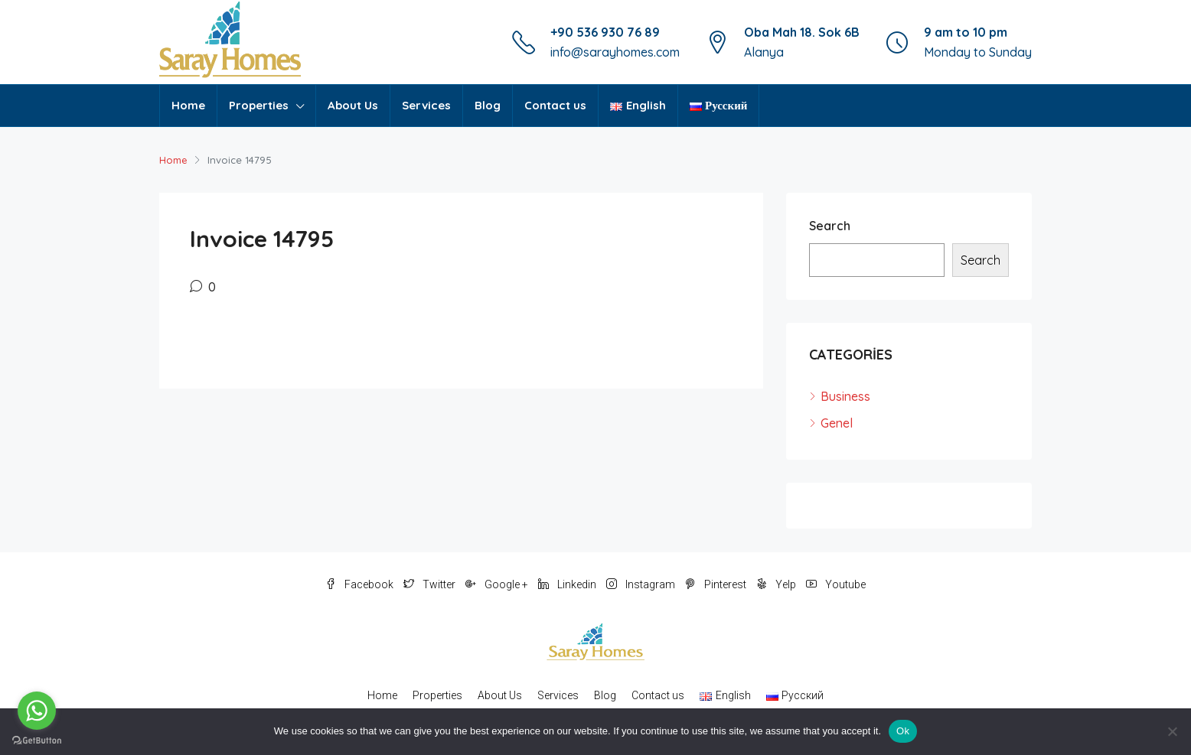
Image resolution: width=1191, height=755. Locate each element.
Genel (837, 423)
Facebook (360, 584)
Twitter (430, 584)
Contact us (555, 105)
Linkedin (568, 584)
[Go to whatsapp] (37, 711)
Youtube (836, 584)
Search (829, 225)
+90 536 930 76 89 (605, 32)
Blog (488, 105)
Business (845, 396)
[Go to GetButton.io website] (36, 739)
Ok (902, 731)
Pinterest (717, 584)
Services (426, 105)
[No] (1172, 731)
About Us (353, 105)
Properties (259, 105)
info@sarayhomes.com (615, 52)
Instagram (641, 584)
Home (188, 105)
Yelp (777, 584)
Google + (497, 584)
